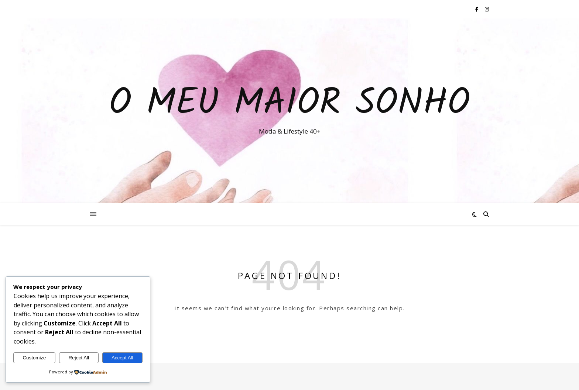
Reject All (78, 357)
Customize (34, 357)
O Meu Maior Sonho (289, 104)
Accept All (122, 357)
